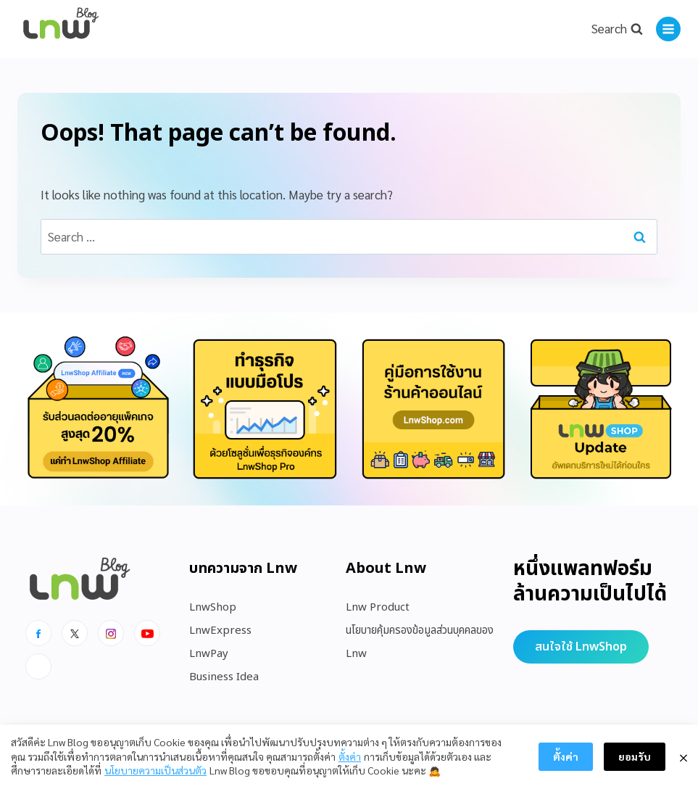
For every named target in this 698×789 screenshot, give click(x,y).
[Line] (38, 666)
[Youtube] (147, 633)
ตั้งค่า (349, 756)
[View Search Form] (617, 29)
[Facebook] (38, 633)
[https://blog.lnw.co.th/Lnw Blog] (60, 29)
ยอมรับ (634, 756)
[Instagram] (111, 633)
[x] (75, 633)
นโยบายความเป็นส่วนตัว (155, 770)
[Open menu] (668, 29)
